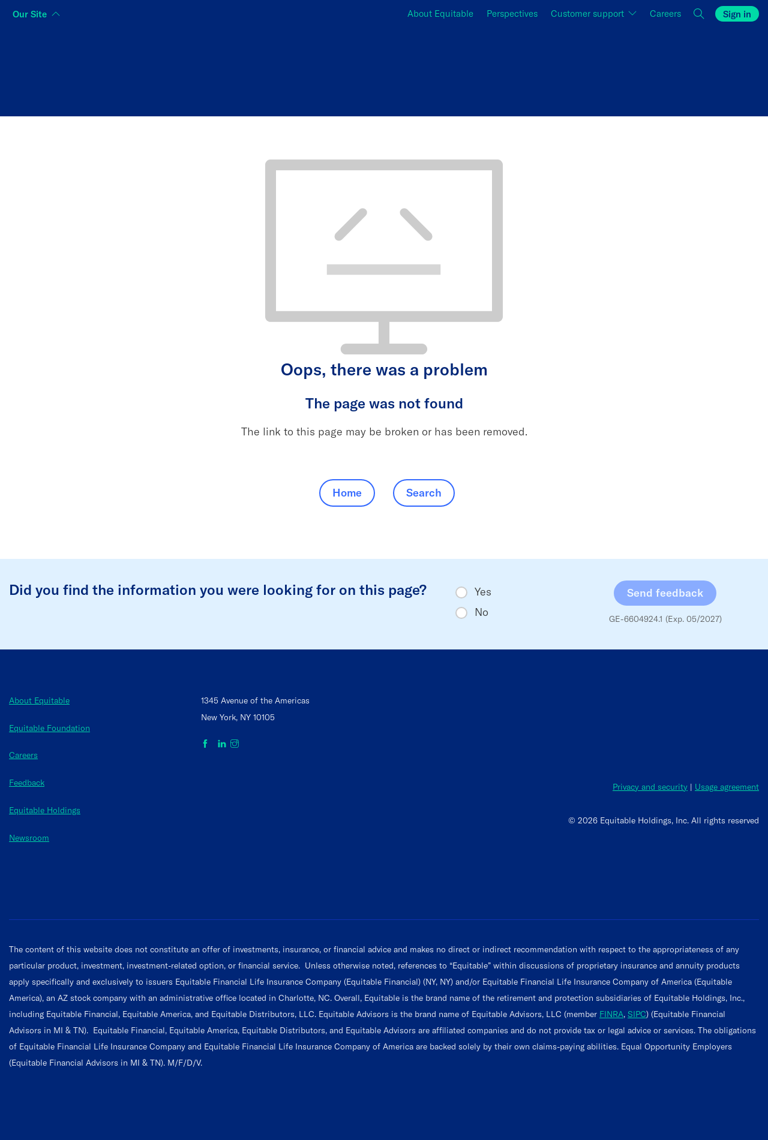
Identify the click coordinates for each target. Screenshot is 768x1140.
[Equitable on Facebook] (207, 744)
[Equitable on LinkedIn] (222, 744)
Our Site (30, 14)
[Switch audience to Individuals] (134, 68)
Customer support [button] (588, 13)
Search (424, 493)
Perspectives (512, 13)
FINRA (611, 1014)
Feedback (26, 782)
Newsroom (29, 837)
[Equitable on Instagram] (234, 744)
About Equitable (440, 13)
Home (347, 493)
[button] (700, 14)
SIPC (637, 1014)
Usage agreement (727, 786)
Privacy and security (650, 786)
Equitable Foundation (49, 728)
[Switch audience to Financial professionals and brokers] (384, 68)
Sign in (737, 14)
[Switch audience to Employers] (634, 68)
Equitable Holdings (44, 810)
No (481, 612)
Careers (665, 13)
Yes (483, 591)
